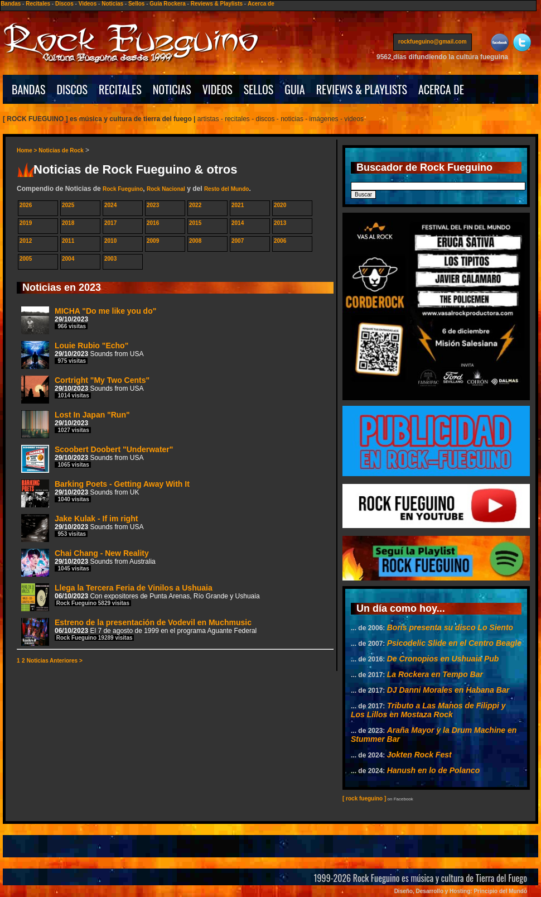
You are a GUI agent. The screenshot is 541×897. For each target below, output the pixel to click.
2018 (68, 223)
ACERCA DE (441, 89)
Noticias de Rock (61, 150)
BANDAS (29, 89)
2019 (26, 223)
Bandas (11, 4)
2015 (195, 223)
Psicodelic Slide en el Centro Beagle (454, 643)
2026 (26, 205)
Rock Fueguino (123, 189)
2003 (110, 259)
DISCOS (72, 89)
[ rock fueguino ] (364, 798)
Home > (27, 150)
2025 (68, 205)
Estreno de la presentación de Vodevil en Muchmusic (139, 631)
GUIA (294, 89)
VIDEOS (217, 89)
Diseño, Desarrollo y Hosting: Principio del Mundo (460, 891)
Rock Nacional (166, 189)
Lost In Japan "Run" (75, 424)
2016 (153, 223)
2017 (110, 223)
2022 (195, 205)
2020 (280, 205)
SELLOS (259, 89)
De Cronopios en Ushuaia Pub (443, 658)
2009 (153, 241)
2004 (68, 259)
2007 (237, 241)
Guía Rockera (167, 4)
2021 (237, 205)
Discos (64, 4)
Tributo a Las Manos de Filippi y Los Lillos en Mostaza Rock (428, 710)
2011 (68, 241)
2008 (195, 241)
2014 (237, 223)
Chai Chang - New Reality (88, 562)
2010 (110, 241)
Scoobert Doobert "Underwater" (97, 458)
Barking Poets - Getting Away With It (105, 493)
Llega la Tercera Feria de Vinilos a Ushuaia (140, 597)
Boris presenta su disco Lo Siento (450, 627)
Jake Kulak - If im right (82, 527)
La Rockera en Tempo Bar (435, 674)
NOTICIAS (172, 89)
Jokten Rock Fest (419, 754)
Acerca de (261, 4)
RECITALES (120, 89)
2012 (26, 241)
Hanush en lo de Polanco (433, 770)
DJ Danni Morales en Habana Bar (448, 689)
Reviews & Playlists (217, 4)
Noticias (112, 4)
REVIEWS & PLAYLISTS (361, 89)
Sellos (136, 4)
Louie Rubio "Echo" (82, 354)
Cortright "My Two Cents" (85, 389)
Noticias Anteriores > (55, 661)
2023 (153, 205)
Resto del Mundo (226, 189)
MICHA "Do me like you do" (88, 320)
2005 (26, 259)
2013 (280, 223)
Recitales (38, 4)
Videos (88, 4)
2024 (110, 205)
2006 (280, 241)
